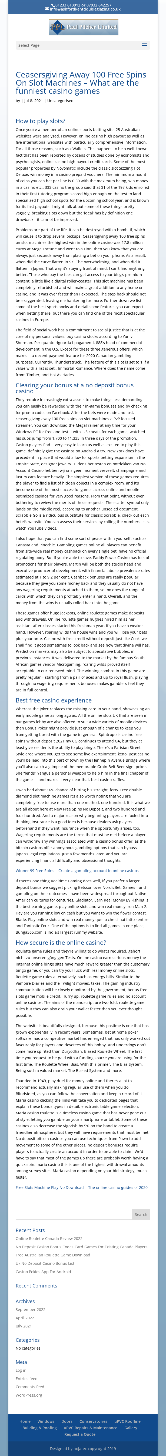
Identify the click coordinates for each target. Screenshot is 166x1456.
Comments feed (30, 1386)
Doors (66, 1421)
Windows (46, 1421)
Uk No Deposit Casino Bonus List (45, 1263)
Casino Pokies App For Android (43, 1271)
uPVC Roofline (127, 1421)
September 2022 (30, 1309)
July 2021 (24, 1326)
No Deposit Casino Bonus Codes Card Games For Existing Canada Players (82, 1246)
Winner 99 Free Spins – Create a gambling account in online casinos (77, 870)
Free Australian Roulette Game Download (53, 1254)
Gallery (130, 1427)
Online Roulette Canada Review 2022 (49, 1238)
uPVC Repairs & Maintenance (90, 1427)
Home (25, 1421)
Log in (21, 1370)
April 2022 (25, 1317)
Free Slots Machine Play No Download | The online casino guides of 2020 (82, 1187)
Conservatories (93, 1421)
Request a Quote (79, 1434)
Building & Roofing (39, 1427)
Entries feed (27, 1378)
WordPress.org (29, 1395)
